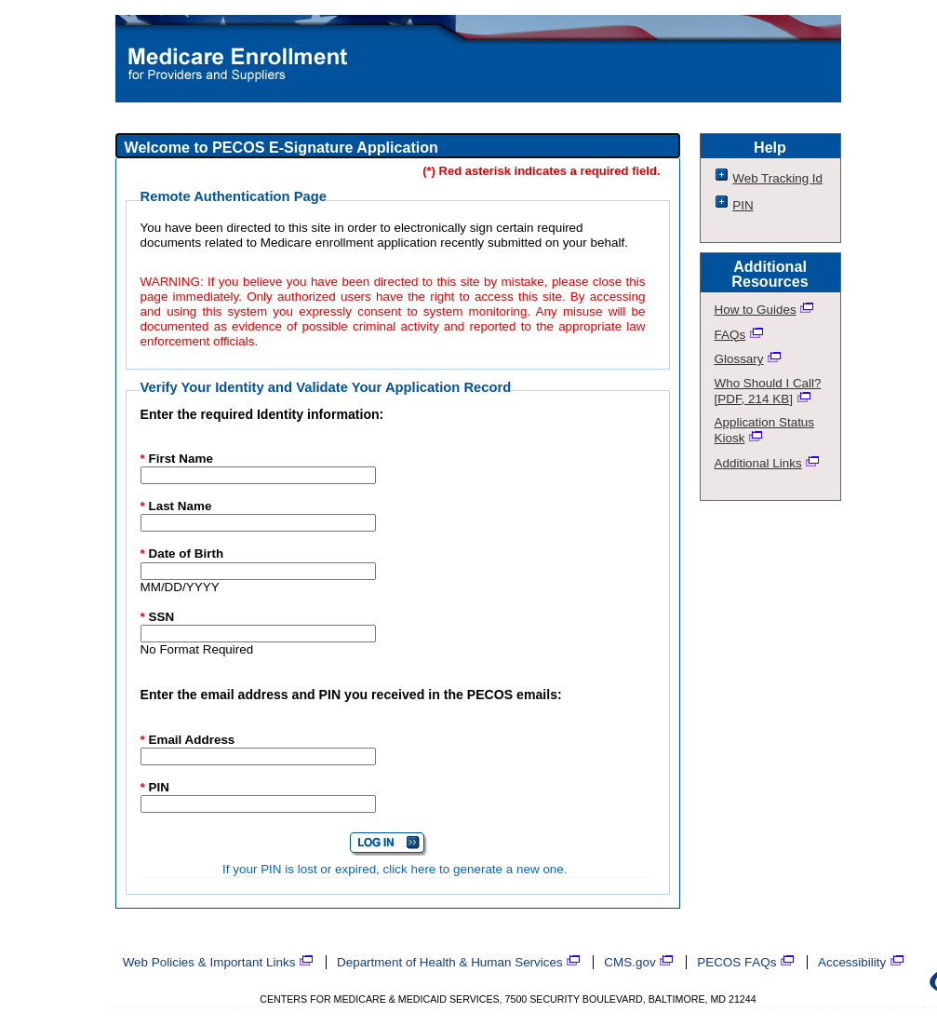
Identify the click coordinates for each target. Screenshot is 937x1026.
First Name (177, 459)
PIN (155, 787)
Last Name (176, 506)
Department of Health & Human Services (459, 962)
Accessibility (861, 962)
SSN (158, 617)
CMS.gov (639, 962)
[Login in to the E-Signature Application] (389, 843)
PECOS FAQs (746, 962)
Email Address (188, 740)
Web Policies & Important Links (218, 962)
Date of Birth (182, 553)
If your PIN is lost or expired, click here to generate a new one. (394, 869)
